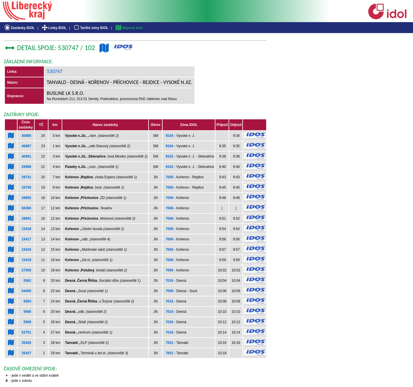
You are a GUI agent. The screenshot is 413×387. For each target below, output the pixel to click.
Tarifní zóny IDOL (90, 28)
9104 (169, 136)
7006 (169, 198)
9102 (169, 156)
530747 (55, 71)
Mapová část (129, 28)
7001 (169, 343)
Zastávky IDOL (19, 28)
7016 (169, 281)
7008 (169, 291)
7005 (169, 177)
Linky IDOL (54, 28)
